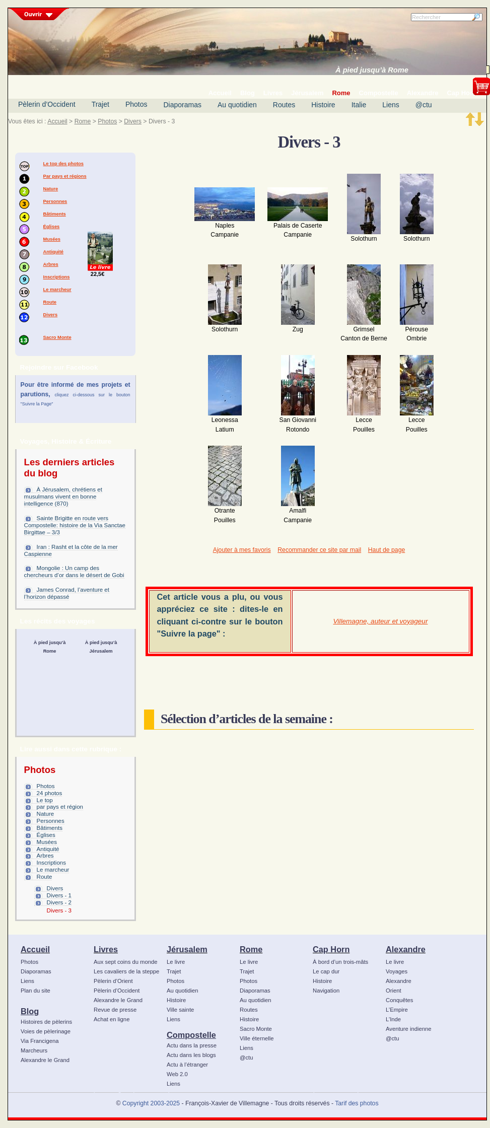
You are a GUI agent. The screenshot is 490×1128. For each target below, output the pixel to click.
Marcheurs (34, 1050)
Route (49, 302)
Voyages (396, 971)
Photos (136, 104)
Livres (106, 949)
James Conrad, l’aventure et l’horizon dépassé (66, 593)
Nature (50, 188)
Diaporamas (182, 105)
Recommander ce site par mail (319, 549)
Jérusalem (187, 949)
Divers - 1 (59, 895)
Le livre (176, 962)
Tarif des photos (356, 1103)
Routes (284, 105)
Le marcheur (57, 289)
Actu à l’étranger (187, 1065)
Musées (51, 239)
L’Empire (397, 1010)
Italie (359, 105)
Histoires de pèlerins (46, 1022)
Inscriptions (56, 276)
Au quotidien (237, 105)
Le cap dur (326, 971)
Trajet (100, 104)
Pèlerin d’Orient (113, 981)
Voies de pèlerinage (46, 1031)
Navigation (326, 991)
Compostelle (191, 1034)
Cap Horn (331, 949)
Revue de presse (115, 1010)
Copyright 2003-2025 (151, 1103)
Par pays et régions (65, 176)
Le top (45, 800)
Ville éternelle (256, 1038)
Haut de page (386, 549)
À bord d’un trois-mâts (340, 962)
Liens (390, 105)
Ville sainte (180, 1010)
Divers (133, 121)
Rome (83, 121)
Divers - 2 (59, 902)
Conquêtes (399, 1000)
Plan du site (35, 991)
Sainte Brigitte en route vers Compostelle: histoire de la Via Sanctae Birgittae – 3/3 (74, 525)
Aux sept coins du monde (126, 962)
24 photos (49, 793)
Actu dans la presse (192, 1045)
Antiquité (53, 251)
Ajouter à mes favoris (242, 549)
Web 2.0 (177, 1074)
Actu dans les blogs (191, 1055)
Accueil (57, 121)
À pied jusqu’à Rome (371, 70)
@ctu (423, 105)
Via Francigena (40, 1041)
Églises (51, 226)
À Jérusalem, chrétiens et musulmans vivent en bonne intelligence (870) (63, 496)
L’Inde (393, 1019)
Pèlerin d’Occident (47, 104)
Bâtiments (54, 214)
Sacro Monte (57, 337)
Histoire (323, 105)
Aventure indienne (409, 1029)
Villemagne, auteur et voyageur (380, 621)
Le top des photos (63, 163)
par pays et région (60, 807)
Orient (393, 991)
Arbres (50, 264)
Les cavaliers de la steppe (126, 971)
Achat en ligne (111, 1019)
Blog (30, 1011)
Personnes (55, 201)
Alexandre (406, 949)
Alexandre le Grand (45, 1060)
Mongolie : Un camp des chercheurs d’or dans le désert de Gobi (74, 571)
